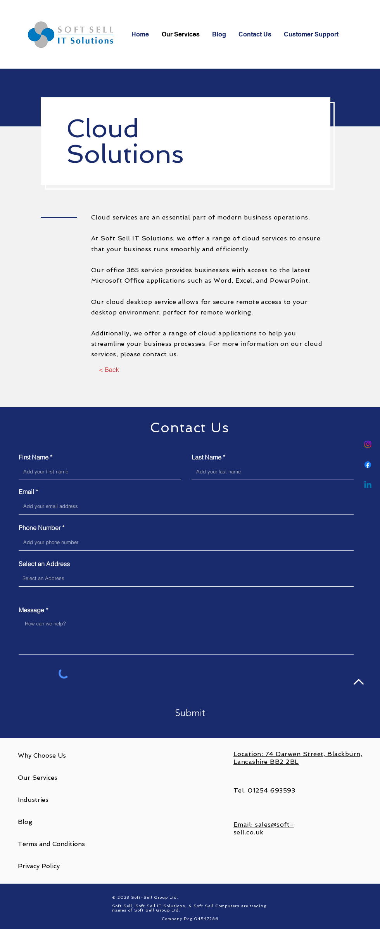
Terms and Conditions (51, 844)
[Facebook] (367, 464)
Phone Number (39, 528)
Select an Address (44, 564)
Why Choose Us (42, 755)
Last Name (206, 457)
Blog (25, 821)
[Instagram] (367, 444)
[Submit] (190, 713)
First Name (33, 457)
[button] (311, 34)
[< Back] (108, 370)
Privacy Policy (39, 866)
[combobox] (186, 578)
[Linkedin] (367, 485)
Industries (33, 799)
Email (26, 492)
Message (31, 610)
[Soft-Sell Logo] (72, 34)
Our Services (37, 777)
